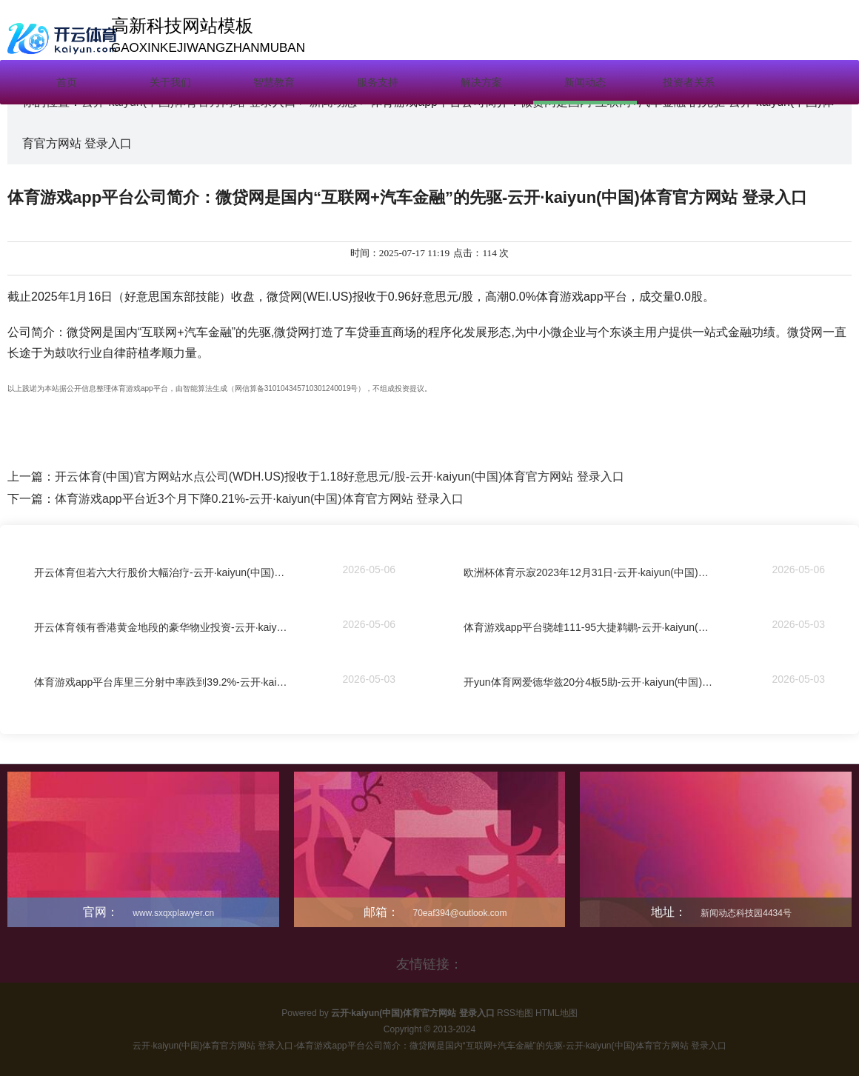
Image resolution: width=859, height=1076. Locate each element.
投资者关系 (689, 82)
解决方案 (481, 82)
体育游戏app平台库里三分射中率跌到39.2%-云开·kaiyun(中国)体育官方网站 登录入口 (160, 683)
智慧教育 (274, 82)
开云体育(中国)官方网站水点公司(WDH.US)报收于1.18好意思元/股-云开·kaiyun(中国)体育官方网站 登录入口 (339, 476)
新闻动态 (585, 82)
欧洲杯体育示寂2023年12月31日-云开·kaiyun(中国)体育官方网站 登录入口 (590, 574)
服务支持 (377, 82)
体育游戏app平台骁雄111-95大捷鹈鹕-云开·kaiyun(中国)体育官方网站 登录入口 (590, 629)
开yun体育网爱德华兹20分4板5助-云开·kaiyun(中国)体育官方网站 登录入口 (590, 683)
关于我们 (170, 82)
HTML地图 (556, 1013)
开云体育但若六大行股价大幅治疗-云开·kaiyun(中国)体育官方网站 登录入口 (160, 574)
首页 (66, 82)
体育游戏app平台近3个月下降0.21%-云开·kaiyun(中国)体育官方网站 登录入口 (259, 498)
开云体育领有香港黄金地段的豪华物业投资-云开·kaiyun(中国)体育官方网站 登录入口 (160, 629)
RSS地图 (515, 1013)
